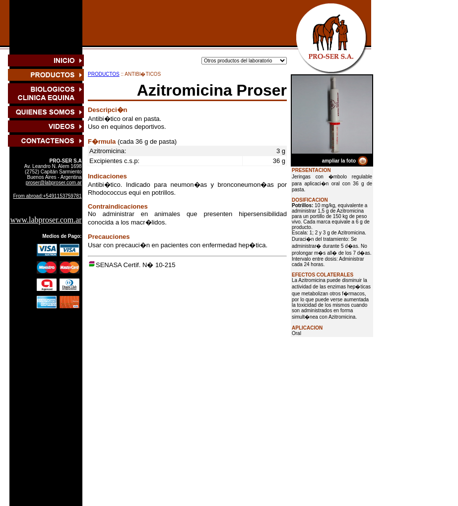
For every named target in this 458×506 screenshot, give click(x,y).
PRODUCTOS (104, 74)
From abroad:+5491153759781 (47, 196)
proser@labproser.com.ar (54, 182)
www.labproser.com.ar (45, 220)
